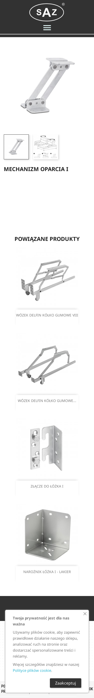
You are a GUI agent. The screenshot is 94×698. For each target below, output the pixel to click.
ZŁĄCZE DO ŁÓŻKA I (47, 486)
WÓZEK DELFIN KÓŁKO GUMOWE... (47, 400)
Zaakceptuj (65, 683)
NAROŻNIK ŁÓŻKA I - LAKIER (47, 571)
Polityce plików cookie (32, 670)
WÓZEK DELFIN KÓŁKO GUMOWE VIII (47, 315)
